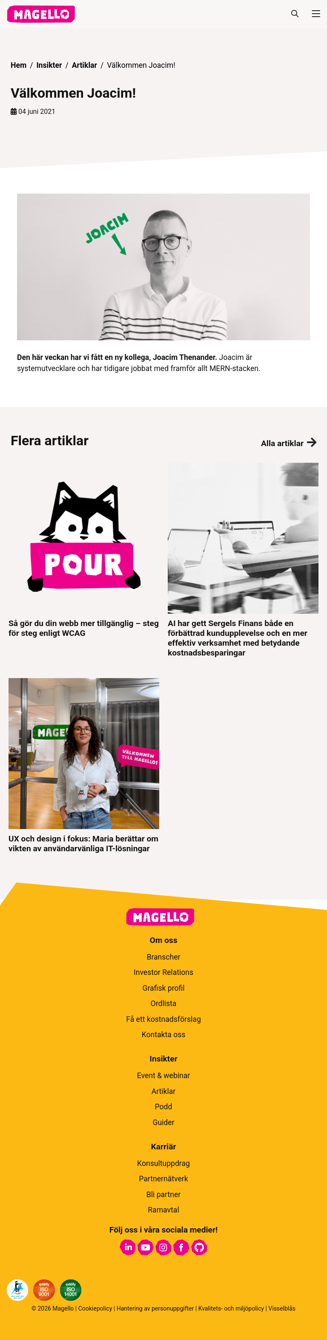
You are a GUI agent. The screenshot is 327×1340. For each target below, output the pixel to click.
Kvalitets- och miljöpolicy (231, 1308)
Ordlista (164, 1003)
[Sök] (294, 14)
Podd (163, 1106)
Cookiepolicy (95, 1308)
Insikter (49, 65)
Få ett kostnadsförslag (163, 1019)
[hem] (41, 14)
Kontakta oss (164, 1034)
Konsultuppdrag (163, 1163)
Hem (18, 65)
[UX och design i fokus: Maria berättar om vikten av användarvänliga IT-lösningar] (84, 765)
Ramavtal (163, 1210)
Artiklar (84, 65)
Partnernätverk (163, 1179)
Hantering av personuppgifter (155, 1308)
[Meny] (312, 14)
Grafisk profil (163, 988)
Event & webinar (163, 1075)
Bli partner (163, 1194)
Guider (163, 1122)
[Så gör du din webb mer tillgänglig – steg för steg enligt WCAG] (84, 560)
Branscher (163, 957)
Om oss (163, 940)
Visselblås (281, 1308)
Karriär (163, 1146)
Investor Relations (163, 972)
